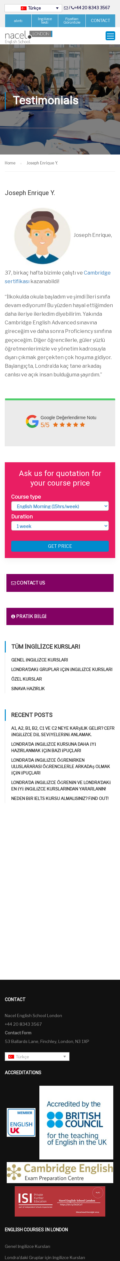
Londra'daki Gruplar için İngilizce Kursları (61, 669)
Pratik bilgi (28, 616)
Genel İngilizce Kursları (39, 659)
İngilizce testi (45, 21)
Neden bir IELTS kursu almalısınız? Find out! (59, 798)
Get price (60, 546)
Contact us (28, 582)
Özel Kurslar (26, 679)
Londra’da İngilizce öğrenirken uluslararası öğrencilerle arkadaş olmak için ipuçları (60, 766)
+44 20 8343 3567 (92, 7)
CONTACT (100, 20)
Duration (22, 517)
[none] (33, 8)
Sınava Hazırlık (28, 688)
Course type (26, 497)
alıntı (18, 21)
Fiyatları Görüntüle (71, 21)
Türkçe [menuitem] (34, 8)
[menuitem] (33, 8)
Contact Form (18, 1032)
